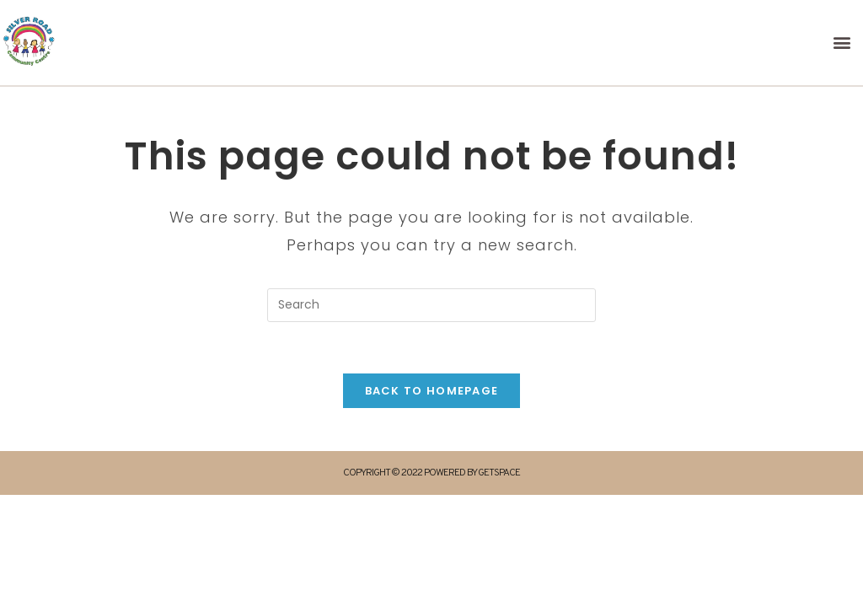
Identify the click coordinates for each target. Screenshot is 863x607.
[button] (842, 42)
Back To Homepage (432, 391)
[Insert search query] (431, 305)
